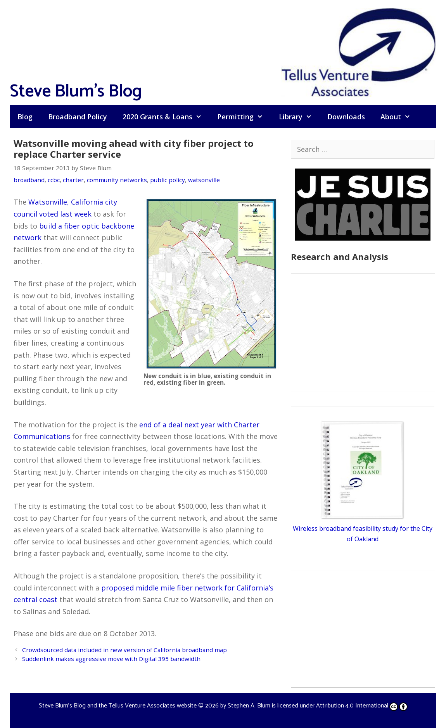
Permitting (244, 116)
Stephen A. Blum (249, 705)
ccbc (54, 180)
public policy (167, 180)
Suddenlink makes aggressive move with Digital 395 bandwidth (111, 659)
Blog (25, 116)
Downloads (346, 116)
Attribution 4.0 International (362, 705)
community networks (117, 180)
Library (299, 116)
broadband (29, 180)
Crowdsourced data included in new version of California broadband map (124, 650)
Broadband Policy (77, 116)
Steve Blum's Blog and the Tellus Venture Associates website (118, 705)
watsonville (204, 180)
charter (73, 180)
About (399, 116)
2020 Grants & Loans (166, 116)
